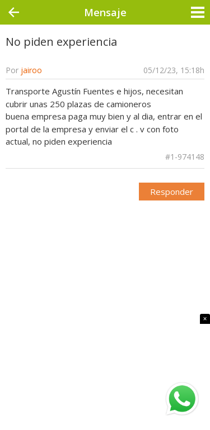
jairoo (31, 70)
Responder (171, 191)
